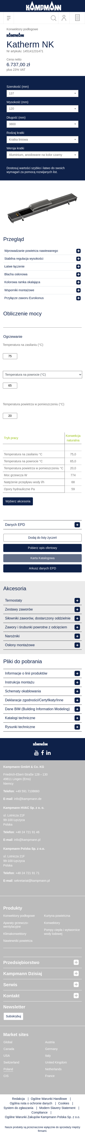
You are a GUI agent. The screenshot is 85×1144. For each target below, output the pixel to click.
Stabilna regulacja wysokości (23, 258)
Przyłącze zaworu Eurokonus (24, 298)
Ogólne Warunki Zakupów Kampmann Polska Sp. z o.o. (42, 1117)
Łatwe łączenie (14, 266)
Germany (51, 1049)
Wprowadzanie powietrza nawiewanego (31, 250)
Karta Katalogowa (43, 558)
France (50, 1076)
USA (6, 1055)
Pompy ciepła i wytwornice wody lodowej (62, 931)
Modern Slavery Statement (57, 1108)
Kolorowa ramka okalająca (22, 282)
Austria (50, 1042)
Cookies (63, 1103)
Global (7, 1042)
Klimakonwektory (14, 933)
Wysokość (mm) (17, 102)
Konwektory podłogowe (19, 915)
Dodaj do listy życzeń (42, 537)
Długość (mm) (16, 117)
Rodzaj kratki (15, 133)
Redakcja (18, 1098)
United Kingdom (56, 1062)
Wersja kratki (15, 148)
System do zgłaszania (18, 1108)
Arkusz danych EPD (42, 568)
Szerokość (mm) (18, 86)
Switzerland (11, 1062)
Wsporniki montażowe (19, 290)
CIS (5, 1076)
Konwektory (52, 923)
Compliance (39, 1112)
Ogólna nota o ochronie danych (31, 1103)
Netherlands (53, 1069)
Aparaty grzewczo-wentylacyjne (16, 925)
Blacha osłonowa (15, 274)
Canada (8, 1049)
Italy (48, 1055)
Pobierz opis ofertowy (42, 548)
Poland (8, 1069)
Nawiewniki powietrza (17, 940)
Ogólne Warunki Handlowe (49, 1098)
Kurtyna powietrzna (57, 915)
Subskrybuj (13, 1016)
